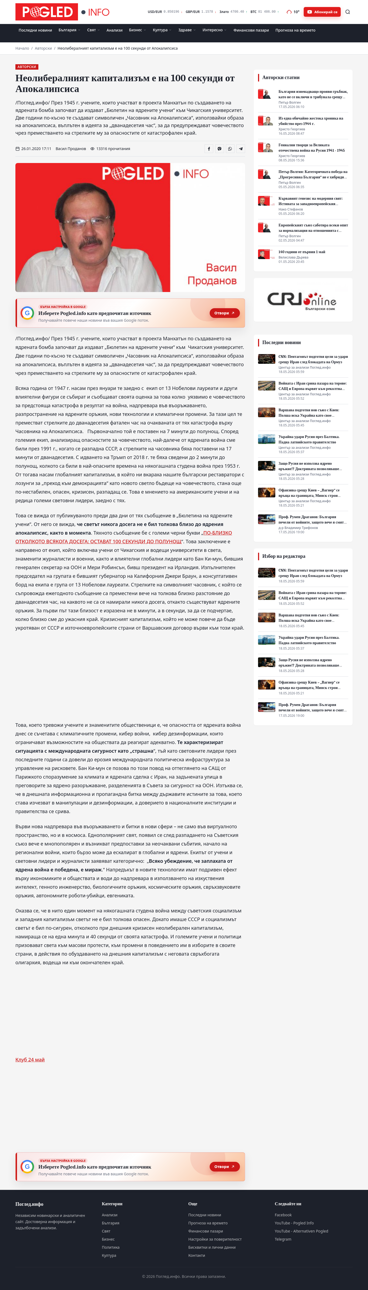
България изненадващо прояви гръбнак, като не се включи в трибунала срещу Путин (313, 97)
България (70, 29)
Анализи (115, 30)
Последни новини (35, 30)
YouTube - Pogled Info (294, 1223)
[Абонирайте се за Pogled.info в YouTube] (322, 12)
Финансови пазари (251, 30)
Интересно (215, 29)
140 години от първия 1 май (302, 252)
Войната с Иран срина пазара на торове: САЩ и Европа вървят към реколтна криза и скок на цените (313, 388)
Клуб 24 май (30, 1059)
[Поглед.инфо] (64, 12)
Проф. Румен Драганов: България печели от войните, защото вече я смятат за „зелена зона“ (313, 522)
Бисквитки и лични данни (212, 1247)
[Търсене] (348, 12)
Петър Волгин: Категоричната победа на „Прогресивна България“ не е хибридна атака (313, 177)
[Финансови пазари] (213, 12)
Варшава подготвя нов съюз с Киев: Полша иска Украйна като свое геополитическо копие (309, 415)
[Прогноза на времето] (293, 12)
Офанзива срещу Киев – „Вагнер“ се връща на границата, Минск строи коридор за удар (309, 495)
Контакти (196, 1255)
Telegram (283, 1239)
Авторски (43, 48)
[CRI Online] (303, 300)
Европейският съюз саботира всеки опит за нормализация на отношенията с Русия (313, 230)
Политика (111, 1247)
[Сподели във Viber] (219, 148)
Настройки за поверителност (215, 1239)
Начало (22, 48)
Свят (93, 29)
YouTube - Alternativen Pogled (301, 1231)
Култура (162, 29)
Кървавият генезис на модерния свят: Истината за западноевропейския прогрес (311, 204)
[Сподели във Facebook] (209, 148)
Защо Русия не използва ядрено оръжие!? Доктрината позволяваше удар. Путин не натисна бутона (309, 469)
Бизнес (137, 29)
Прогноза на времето (295, 30)
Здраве (187, 29)
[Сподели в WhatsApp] (230, 148)
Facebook (283, 1214)
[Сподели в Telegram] (240, 148)
